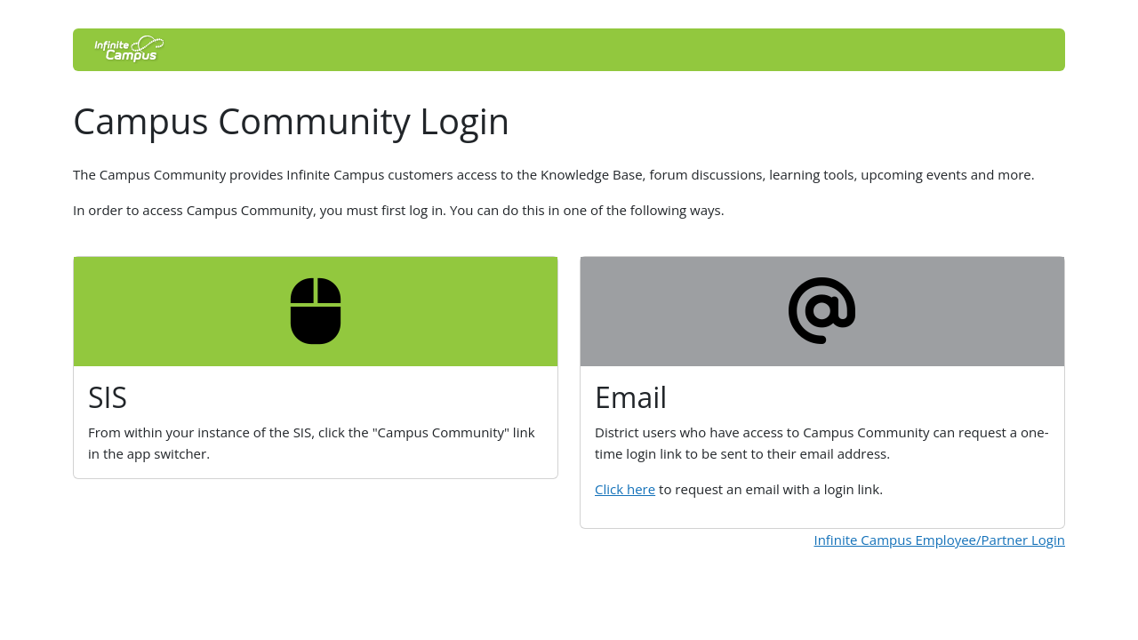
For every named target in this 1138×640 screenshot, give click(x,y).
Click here (625, 489)
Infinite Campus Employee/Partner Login (939, 539)
